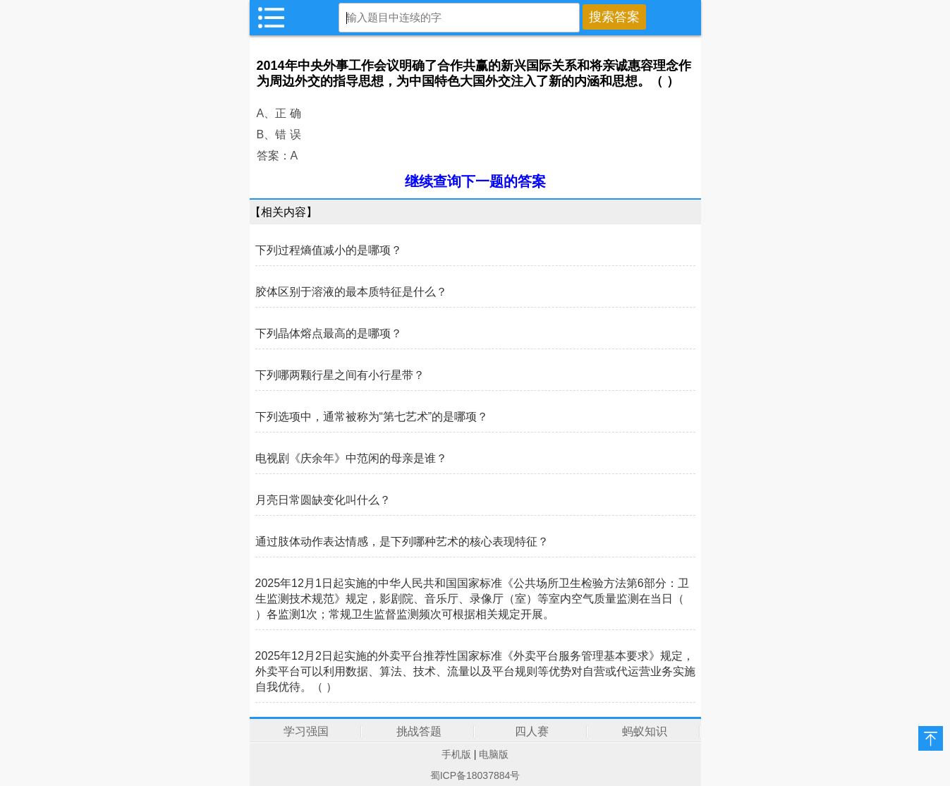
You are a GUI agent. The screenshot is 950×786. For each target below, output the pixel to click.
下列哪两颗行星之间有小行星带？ (340, 375)
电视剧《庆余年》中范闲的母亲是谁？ (351, 458)
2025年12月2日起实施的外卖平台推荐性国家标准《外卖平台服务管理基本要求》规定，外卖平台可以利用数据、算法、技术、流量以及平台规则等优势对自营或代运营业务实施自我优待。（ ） (475, 671)
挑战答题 (418, 731)
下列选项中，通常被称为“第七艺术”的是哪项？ (372, 417)
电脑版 (494, 754)
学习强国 (306, 731)
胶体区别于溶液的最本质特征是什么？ (351, 292)
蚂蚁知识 (644, 731)
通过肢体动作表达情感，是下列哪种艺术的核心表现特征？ (402, 542)
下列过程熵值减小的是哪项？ (328, 250)
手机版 (456, 754)
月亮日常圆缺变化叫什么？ (323, 500)
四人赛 (532, 731)
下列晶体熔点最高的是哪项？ (328, 333)
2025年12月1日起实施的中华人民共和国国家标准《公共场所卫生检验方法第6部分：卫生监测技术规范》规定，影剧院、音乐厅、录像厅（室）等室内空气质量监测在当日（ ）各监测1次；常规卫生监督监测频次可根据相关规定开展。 (472, 598)
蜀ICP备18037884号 (475, 775)
